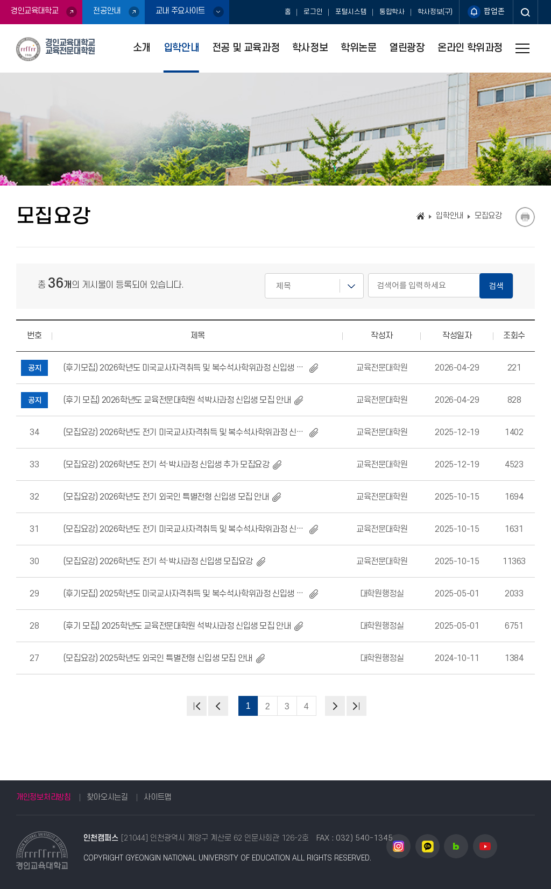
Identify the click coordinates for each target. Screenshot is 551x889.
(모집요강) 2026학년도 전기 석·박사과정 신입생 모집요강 (158, 561)
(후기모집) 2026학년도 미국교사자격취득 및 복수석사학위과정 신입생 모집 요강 (184, 368)
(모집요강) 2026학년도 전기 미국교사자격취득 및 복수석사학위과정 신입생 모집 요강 (184, 529)
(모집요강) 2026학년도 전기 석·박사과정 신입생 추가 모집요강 (166, 465)
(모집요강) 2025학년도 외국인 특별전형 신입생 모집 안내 (157, 658)
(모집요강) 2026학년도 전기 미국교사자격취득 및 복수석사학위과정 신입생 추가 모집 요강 (184, 432)
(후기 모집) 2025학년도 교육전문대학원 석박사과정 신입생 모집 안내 (177, 626)
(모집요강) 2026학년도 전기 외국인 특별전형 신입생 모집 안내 (166, 497)
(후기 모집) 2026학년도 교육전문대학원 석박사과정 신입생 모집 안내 (177, 400)
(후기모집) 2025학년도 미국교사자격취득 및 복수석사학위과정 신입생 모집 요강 (184, 594)
